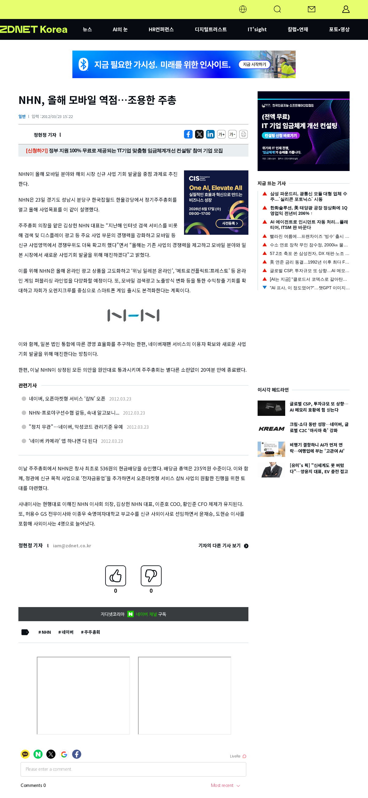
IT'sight (257, 29)
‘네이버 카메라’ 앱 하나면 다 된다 (63, 440)
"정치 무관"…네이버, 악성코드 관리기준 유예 (76, 426)
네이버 (68, 632)
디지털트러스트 (211, 29)
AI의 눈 (120, 29)
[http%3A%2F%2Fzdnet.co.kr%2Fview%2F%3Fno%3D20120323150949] (210, 134)
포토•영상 (339, 29)
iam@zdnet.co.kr (72, 545)
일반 (22, 116)
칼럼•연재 (298, 29)
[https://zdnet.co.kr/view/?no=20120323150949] (188, 134)
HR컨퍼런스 (161, 29)
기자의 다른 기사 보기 (223, 545)
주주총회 (92, 632)
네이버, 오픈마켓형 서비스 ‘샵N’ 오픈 (67, 398)
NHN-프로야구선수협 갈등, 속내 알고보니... (74, 412)
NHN (46, 632)
